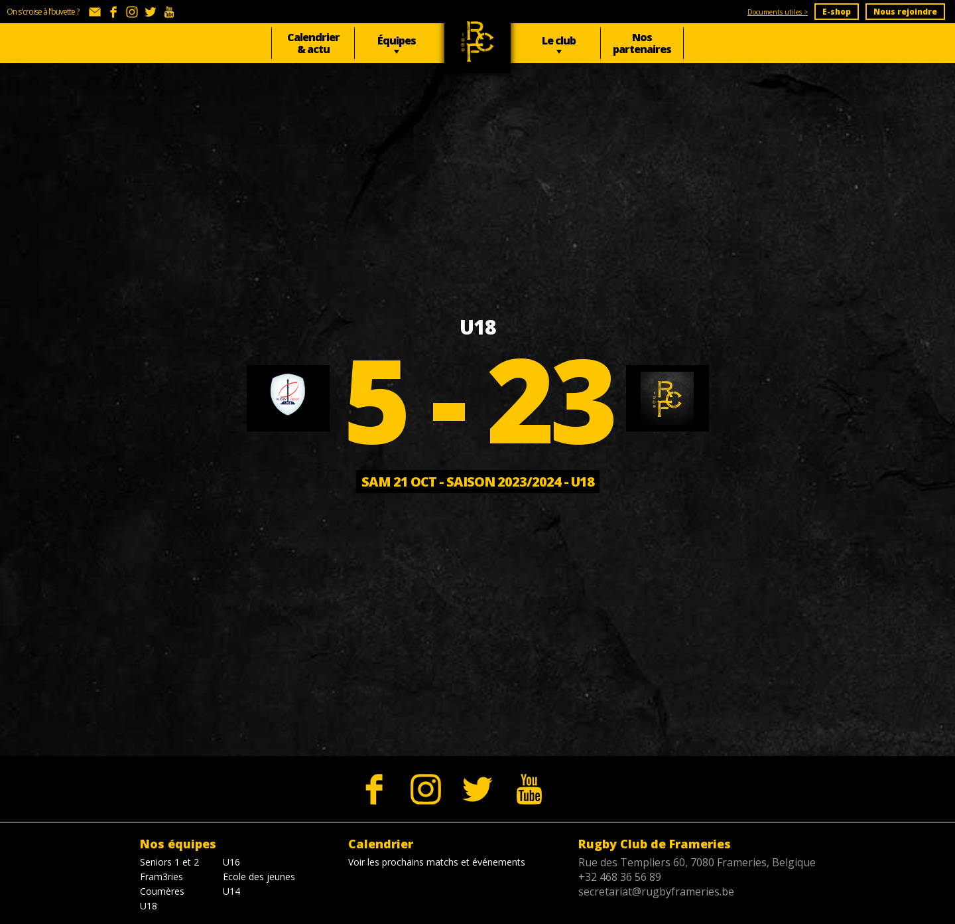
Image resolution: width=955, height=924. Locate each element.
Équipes (396, 40)
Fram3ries (161, 876)
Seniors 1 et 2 (169, 862)
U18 (148, 905)
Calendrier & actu (313, 43)
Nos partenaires (642, 43)
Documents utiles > (777, 12)
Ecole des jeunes (259, 876)
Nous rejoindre (905, 11)
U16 (231, 862)
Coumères (162, 891)
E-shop (836, 11)
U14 (231, 891)
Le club (559, 40)
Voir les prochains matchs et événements (436, 862)
